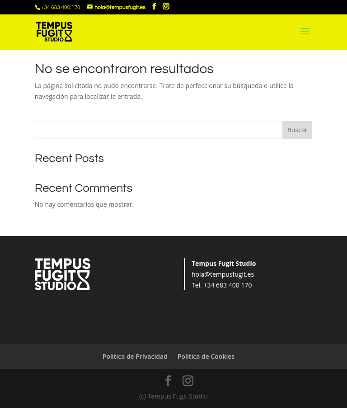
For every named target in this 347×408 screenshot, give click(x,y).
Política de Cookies (206, 356)
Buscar (297, 129)
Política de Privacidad (135, 356)
